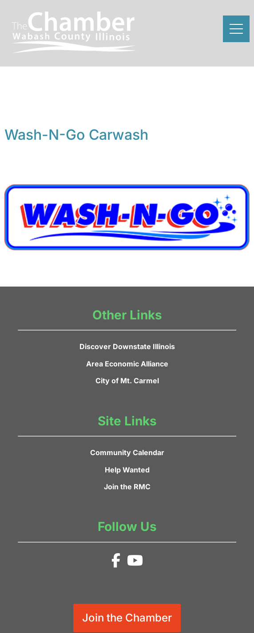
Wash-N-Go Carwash (76, 134)
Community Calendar (127, 452)
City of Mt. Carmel (127, 380)
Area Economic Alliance (127, 363)
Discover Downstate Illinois (127, 346)
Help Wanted (127, 469)
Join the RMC (127, 486)
